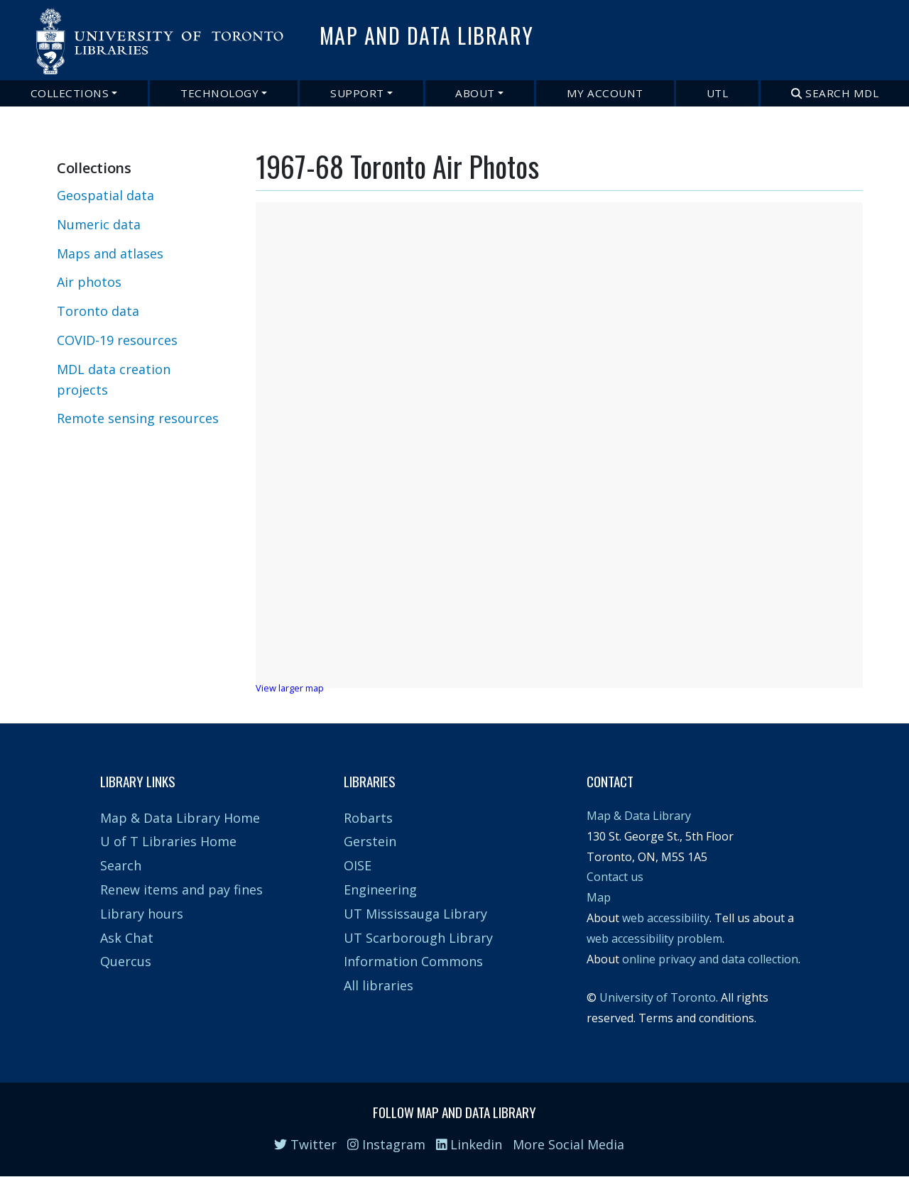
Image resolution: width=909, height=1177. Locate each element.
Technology (219, 93)
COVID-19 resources (117, 340)
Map (599, 897)
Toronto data (98, 310)
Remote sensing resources (138, 418)
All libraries (378, 985)
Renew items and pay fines (181, 889)
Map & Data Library (639, 815)
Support (357, 93)
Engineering (380, 889)
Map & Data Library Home (180, 817)
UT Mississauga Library (415, 913)
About (475, 93)
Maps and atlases (110, 253)
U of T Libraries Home (168, 841)
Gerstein (370, 841)
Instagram (386, 1144)
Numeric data (99, 224)
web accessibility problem (654, 938)
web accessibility (665, 918)
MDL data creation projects (113, 379)
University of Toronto (657, 997)
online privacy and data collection (710, 959)
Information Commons (413, 961)
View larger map (290, 687)
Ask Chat (126, 937)
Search (120, 865)
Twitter (305, 1144)
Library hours (141, 913)
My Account (605, 93)
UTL (718, 93)
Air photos (89, 281)
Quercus (125, 961)
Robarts (368, 817)
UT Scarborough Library (418, 937)
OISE (357, 865)
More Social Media (568, 1144)
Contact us (615, 877)
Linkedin (469, 1144)
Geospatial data (105, 195)
